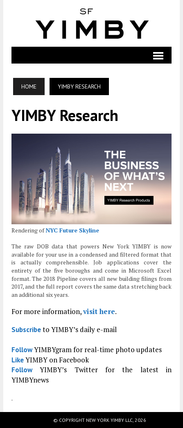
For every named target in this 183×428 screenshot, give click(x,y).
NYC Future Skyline (72, 230)
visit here (99, 311)
